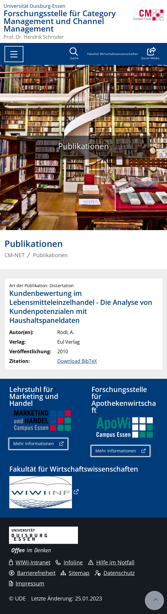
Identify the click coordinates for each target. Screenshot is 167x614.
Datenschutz (115, 572)
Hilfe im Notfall (111, 562)
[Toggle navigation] (13, 54)
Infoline (69, 562)
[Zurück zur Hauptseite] (148, 24)
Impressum (26, 583)
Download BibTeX (77, 361)
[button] (150, 54)
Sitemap (75, 572)
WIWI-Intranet (29, 562)
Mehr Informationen (33, 443)
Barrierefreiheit (32, 572)
